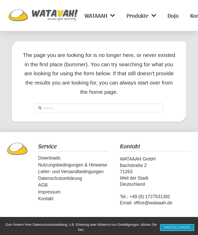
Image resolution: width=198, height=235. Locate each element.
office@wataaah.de (153, 202)
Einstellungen (176, 227)
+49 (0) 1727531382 (149, 196)
